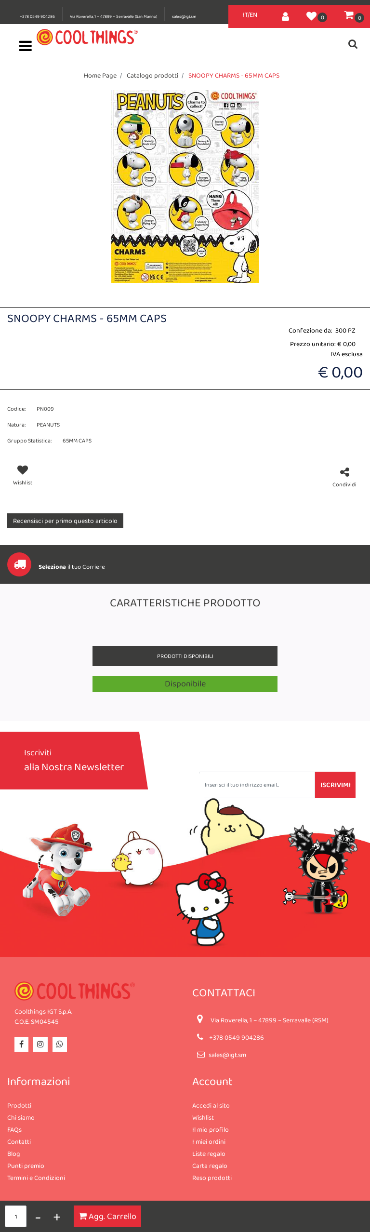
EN (253, 14)
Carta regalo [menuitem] (209, 1165)
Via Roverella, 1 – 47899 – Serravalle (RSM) (270, 1020)
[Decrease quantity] (38, 1216)
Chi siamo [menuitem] (21, 1117)
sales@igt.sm (184, 16)
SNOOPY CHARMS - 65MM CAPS (233, 75)
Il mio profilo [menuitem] (210, 1129)
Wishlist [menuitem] (203, 1117)
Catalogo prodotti (152, 75)
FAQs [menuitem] (14, 1129)
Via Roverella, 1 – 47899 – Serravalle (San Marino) (113, 16)
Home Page (100, 75)
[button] (185, 185)
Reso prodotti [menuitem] (212, 1177)
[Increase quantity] (57, 1216)
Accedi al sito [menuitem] (211, 1105)
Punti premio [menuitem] (25, 1165)
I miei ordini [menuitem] (208, 1141)
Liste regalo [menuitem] (208, 1153)
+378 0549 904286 (37, 16)
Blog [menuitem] (13, 1153)
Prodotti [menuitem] (19, 1105)
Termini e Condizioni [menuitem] (36, 1177)
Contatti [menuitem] (19, 1141)
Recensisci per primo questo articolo (65, 520)
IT (245, 14)
